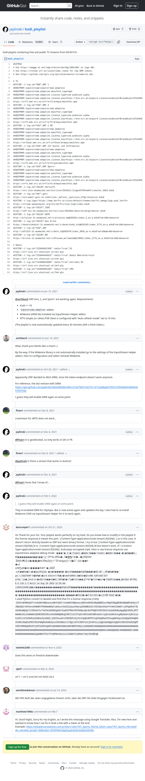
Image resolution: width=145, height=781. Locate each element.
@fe (91, 556)
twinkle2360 (23, 651)
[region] (72, 168)
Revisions (31, 42)
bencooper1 (23, 527)
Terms (13, 766)
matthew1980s (24, 715)
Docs (64, 766)
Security (32, 766)
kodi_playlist (35, 29)
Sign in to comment (112, 750)
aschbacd (21, 338)
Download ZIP (133, 41)
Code (9, 42)
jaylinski (16, 29)
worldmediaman (25, 694)
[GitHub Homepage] (62, 772)
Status (42, 766)
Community (53, 766)
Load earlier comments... (77, 282)
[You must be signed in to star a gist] (118, 29)
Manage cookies (87, 766)
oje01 (19, 672)
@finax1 (20, 439)
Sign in (118, 6)
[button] (118, 42)
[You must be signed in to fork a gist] (134, 29)
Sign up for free (17, 750)
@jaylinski (21, 461)
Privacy (22, 766)
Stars (55, 42)
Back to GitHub (95, 5)
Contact (73, 766)
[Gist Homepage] (17, 6)
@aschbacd (21, 299)
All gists (79, 5)
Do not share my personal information (116, 766)
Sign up (132, 6)
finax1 (19, 410)
